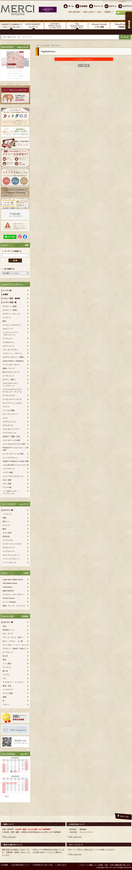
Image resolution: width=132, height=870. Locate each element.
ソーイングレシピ (9, 562)
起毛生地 (6, 536)
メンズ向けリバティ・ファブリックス (11, 492)
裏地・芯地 (7, 686)
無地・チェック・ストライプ (14, 606)
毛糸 (4, 626)
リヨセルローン (9, 342)
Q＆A (99, 12)
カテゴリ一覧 (8, 510)
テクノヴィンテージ (10, 414)
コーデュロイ (8, 338)
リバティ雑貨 (8, 472)
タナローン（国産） (10, 306)
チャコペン (7, 667)
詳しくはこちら (10, 837)
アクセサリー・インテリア (13, 682)
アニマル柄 (7, 487)
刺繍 (4, 697)
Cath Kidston (7, 587)
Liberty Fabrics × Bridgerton (13, 361)
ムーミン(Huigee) (9, 602)
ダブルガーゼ (8, 425)
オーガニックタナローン (12, 325)
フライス (6, 407)
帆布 (4, 321)
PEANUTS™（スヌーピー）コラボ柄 (15, 449)
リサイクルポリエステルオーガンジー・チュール (12, 390)
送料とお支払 (88, 12)
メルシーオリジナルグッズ (13, 476)
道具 (4, 660)
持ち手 (5, 656)
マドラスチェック (9, 433)
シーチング (7, 514)
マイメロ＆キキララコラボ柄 (14, 444)
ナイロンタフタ (9, 395)
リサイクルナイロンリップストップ (10, 384)
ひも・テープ (8, 634)
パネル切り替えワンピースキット (15, 465)
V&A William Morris (10, 583)
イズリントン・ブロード (12, 353)
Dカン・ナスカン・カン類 (13, 641)
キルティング (8, 329)
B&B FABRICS (8, 591)
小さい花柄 (7, 484)
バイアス (6, 675)
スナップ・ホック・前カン (13, 637)
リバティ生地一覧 (9, 302)
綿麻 (4, 518)
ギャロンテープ (9, 548)
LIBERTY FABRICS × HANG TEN (15, 461)
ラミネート (7, 317)
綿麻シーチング (9, 368)
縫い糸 (5, 671)
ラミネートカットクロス (12, 544)
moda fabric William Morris (13, 580)
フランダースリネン (10, 350)
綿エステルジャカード (11, 372)
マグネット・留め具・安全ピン (15, 649)
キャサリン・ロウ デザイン (13, 594)
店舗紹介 (107, 12)
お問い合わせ (62, 865)
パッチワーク (8, 690)
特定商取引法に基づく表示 (43, 865)
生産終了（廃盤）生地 (11, 436)
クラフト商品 (8, 693)
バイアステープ (9, 469)
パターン (6, 704)
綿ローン (6, 521)
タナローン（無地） (10, 310)
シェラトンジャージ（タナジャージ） (10, 333)
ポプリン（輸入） (9, 379)
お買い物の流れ (74, 12)
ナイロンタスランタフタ (12, 399)
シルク (5, 418)
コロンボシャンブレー (11, 429)
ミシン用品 (7, 664)
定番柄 (5, 294)
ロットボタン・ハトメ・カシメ (15, 645)
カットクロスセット (10, 458)
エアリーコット (9, 346)
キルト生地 (7, 533)
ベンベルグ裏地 (9, 410)
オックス (6, 525)
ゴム (4, 678)
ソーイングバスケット (11, 559)
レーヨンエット (9, 376)
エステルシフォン (9, 422)
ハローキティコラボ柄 (11, 440)
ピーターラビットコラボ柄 (13, 454)
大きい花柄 (7, 480)
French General (9, 598)
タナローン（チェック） (12, 314)
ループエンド (8, 652)
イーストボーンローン (11, 365)
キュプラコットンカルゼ (12, 403)
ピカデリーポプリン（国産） (14, 357)
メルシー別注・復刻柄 (11, 298)
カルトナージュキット (11, 555)
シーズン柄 (7, 290)
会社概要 (5, 865)
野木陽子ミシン (9, 630)
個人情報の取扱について (21, 865)
